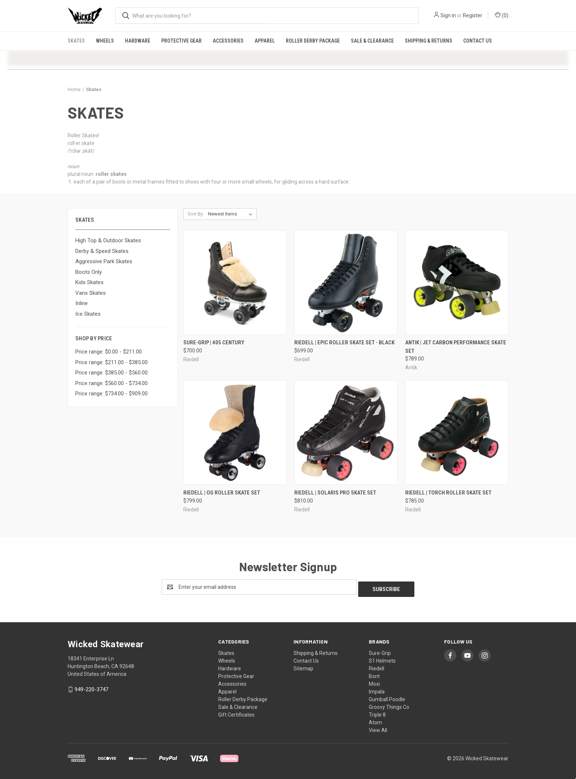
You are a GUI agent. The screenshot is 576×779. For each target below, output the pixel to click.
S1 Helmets (382, 659)
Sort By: (196, 214)
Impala (377, 689)
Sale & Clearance (372, 41)
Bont (374, 674)
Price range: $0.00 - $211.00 (108, 351)
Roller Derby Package (313, 41)
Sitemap (303, 666)
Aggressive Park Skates (103, 261)
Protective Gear (181, 41)
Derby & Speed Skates (102, 251)
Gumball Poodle (387, 697)
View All (378, 728)
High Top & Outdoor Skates (108, 240)
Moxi (374, 682)
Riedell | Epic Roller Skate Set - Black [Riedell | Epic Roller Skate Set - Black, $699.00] (344, 342)
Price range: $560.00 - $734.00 (111, 383)
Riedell (376, 666)
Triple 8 (377, 712)
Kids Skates (89, 282)
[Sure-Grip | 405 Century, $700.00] (235, 282)
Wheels (105, 41)
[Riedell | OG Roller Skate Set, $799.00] (235, 432)
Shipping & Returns (428, 41)
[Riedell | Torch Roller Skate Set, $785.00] (457, 432)
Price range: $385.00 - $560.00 (111, 372)
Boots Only (88, 272)
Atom (375, 720)
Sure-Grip (380, 651)
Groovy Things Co (389, 705)
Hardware (137, 41)
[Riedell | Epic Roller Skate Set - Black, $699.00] (346, 282)
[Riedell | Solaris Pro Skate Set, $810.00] (346, 432)
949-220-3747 (91, 687)
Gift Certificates (236, 712)
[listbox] (231, 214)
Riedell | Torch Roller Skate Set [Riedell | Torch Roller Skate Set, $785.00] (448, 492)
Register (472, 15)
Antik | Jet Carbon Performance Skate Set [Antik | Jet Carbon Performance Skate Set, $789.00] (455, 346)
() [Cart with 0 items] (501, 15)
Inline (81, 303)
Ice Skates (88, 314)
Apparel (265, 41)
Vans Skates (90, 293)
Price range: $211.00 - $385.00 (111, 362)
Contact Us (477, 41)
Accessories (228, 41)
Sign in (448, 15)
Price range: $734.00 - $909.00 (111, 393)
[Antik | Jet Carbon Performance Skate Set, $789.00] (457, 282)
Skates (76, 41)
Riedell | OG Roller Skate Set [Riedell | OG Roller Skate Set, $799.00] (221, 492)
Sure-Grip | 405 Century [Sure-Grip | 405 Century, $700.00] (213, 342)
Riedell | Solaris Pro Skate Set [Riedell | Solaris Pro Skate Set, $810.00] (335, 492)
